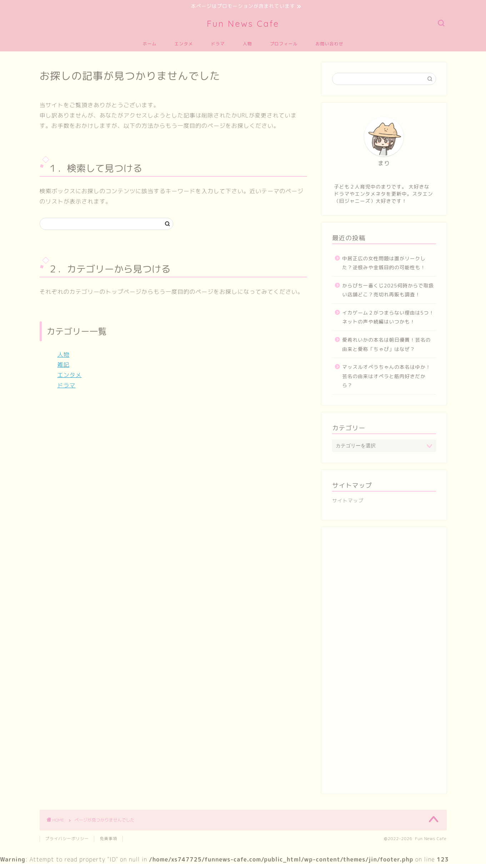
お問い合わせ (330, 44)
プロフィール (284, 44)
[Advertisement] (384, 664)
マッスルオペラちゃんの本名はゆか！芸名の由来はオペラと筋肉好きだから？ (386, 376)
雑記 (63, 365)
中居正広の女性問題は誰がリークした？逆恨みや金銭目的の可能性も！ (384, 263)
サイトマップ (348, 501)
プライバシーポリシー (67, 839)
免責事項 (108, 839)
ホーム (149, 44)
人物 (247, 44)
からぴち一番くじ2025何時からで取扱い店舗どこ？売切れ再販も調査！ (388, 290)
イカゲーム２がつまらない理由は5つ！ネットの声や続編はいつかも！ (388, 318)
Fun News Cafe (243, 24)
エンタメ (183, 44)
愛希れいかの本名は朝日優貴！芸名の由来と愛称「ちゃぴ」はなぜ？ (386, 345)
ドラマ (218, 44)
